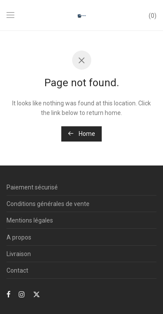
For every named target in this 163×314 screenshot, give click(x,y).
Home (81, 133)
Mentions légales (30, 220)
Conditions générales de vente (48, 203)
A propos (19, 237)
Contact (17, 270)
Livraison (19, 253)
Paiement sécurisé (32, 187)
